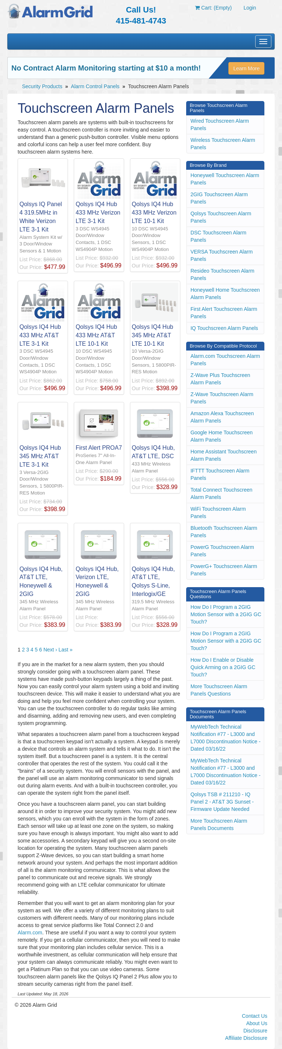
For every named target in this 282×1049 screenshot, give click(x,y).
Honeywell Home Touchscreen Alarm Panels (225, 293)
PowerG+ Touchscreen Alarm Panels (224, 569)
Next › (50, 650)
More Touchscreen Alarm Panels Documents (219, 824)
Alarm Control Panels (95, 86)
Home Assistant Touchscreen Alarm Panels (224, 455)
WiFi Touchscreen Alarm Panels (218, 512)
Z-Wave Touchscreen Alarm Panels (222, 398)
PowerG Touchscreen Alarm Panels (222, 550)
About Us (256, 1023)
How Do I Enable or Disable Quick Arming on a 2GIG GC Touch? (223, 667)
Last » (65, 650)
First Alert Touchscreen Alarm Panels (224, 312)
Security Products (42, 86)
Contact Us (254, 1016)
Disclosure (255, 1031)
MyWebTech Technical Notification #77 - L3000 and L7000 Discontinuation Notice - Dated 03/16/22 (226, 738)
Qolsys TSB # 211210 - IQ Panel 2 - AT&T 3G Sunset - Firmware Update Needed (222, 801)
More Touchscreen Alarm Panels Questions (219, 690)
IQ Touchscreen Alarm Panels (224, 328)
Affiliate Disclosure (246, 1038)
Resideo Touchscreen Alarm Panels (222, 274)
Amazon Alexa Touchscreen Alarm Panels (222, 417)
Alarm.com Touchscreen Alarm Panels (225, 359)
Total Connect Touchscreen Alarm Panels (222, 493)
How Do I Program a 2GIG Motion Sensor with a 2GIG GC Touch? (226, 614)
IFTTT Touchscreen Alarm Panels (220, 474)
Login (249, 8)
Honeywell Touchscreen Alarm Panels (225, 179)
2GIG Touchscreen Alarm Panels (219, 198)
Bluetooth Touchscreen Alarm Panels (224, 531)
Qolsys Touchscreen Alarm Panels (221, 217)
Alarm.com (30, 932)
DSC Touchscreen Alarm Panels (218, 236)
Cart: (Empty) (213, 8)
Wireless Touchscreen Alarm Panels (223, 143)
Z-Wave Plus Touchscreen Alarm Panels (220, 378)
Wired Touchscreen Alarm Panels (220, 124)
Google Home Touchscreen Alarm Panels (222, 436)
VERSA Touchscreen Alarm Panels (222, 255)
